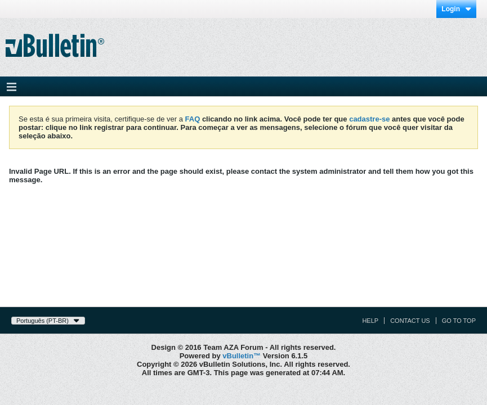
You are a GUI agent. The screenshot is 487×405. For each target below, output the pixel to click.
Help (370, 320)
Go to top (459, 320)
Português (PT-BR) (48, 320)
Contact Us (410, 320)
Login (456, 9)
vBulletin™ (241, 356)
